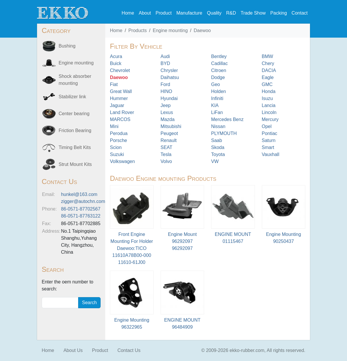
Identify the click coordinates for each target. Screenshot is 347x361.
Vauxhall (270, 154)
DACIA (269, 70)
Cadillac (219, 63)
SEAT (167, 147)
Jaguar (117, 105)
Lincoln (269, 112)
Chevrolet (120, 70)
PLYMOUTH (224, 133)
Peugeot (169, 133)
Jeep (166, 105)
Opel (267, 126)
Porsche (118, 140)
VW (215, 161)
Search (89, 302)
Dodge (218, 77)
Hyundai (169, 98)
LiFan (217, 112)
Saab (216, 140)
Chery (268, 63)
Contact (300, 12)
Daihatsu (170, 77)
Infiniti (217, 98)
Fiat (114, 84)
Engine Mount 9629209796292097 (182, 241)
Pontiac (269, 133)
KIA (215, 105)
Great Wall (121, 91)
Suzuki (117, 154)
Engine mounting (170, 30)
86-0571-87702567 (80, 208)
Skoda (217, 147)
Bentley (219, 56)
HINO (166, 91)
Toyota (218, 154)
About (145, 12)
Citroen (218, 70)
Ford (165, 84)
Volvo (166, 161)
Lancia (269, 105)
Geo (215, 84)
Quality (214, 12)
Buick (115, 63)
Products (137, 30)
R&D (231, 12)
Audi (165, 56)
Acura (116, 56)
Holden (218, 91)
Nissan (218, 126)
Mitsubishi (171, 126)
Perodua (119, 133)
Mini (114, 126)
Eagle (268, 77)
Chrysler (169, 70)
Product (164, 12)
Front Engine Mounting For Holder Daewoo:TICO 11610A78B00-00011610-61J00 (132, 248)
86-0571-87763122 (80, 215)
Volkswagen (122, 161)
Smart (268, 147)
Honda (269, 91)
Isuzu (267, 98)
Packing (278, 12)
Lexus (167, 112)
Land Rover (122, 112)
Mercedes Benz (227, 119)
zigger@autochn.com (83, 201)
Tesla (166, 154)
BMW (267, 56)
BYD (165, 63)
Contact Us (129, 350)
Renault (169, 140)
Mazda (168, 119)
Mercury (270, 119)
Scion (116, 147)
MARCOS (120, 119)
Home (128, 12)
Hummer (119, 98)
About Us (73, 350)
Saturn (269, 140)
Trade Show (253, 12)
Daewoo (202, 30)
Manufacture (189, 12)
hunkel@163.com (79, 194)
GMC (267, 84)
